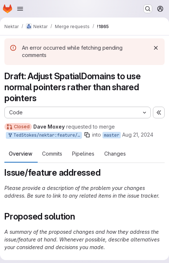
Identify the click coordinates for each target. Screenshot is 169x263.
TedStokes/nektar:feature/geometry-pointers (44, 135)
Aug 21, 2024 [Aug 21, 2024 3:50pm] (137, 135)
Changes (115, 154)
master (111, 135)
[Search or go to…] (147, 8)
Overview (20, 154)
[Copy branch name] (87, 134)
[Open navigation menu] (20, 9)
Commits (52, 154)
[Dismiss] (155, 47)
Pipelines (83, 154)
